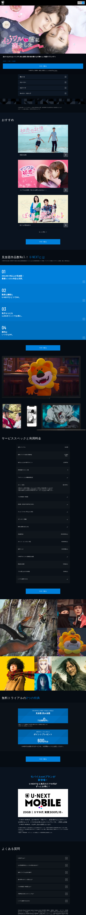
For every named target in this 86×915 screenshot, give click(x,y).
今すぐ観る (43, 66)
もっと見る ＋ (43, 232)
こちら (55, 70)
